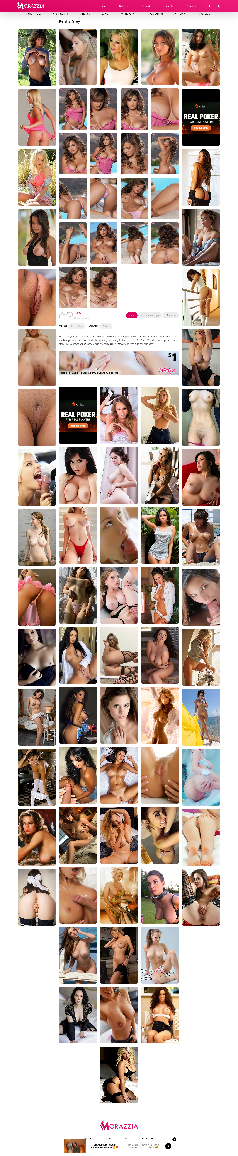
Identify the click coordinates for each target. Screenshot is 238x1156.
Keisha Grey (76, 326)
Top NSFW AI (156, 14)
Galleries (123, 6)
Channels (191, 6)
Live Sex (86, 14)
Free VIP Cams (182, 14)
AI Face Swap (34, 14)
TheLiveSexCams (129, 14)
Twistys (106, 326)
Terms (108, 1138)
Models (169, 6)
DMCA (127, 1138)
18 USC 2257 (148, 1138)
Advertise (88, 1138)
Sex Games (206, 14)
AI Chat (105, 14)
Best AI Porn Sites (61, 14)
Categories (146, 6)
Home (102, 6)
